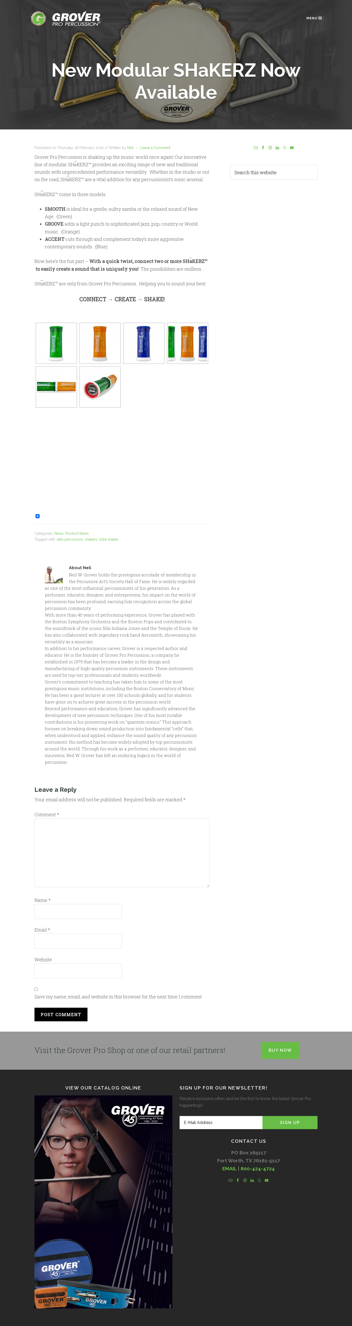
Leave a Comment (155, 148)
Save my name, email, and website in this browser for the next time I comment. (118, 997)
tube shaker (109, 539)
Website (43, 959)
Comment (46, 814)
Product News (77, 533)
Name (42, 900)
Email (42, 930)
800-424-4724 (258, 1168)
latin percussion (70, 539)
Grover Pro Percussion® (74, 18)
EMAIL (229, 1168)
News (59, 533)
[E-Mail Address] (221, 1122)
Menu (314, 18)
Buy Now (280, 1050)
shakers (91, 539)
